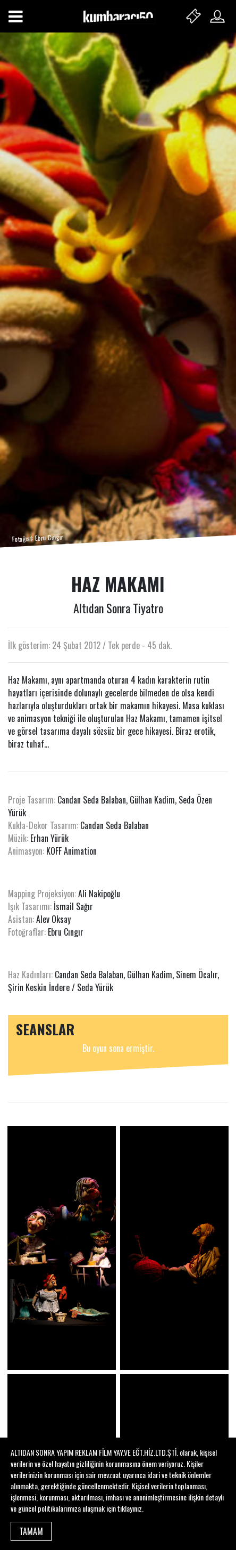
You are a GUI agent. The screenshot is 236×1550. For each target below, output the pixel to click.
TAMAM (31, 1531)
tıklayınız (129, 1508)
